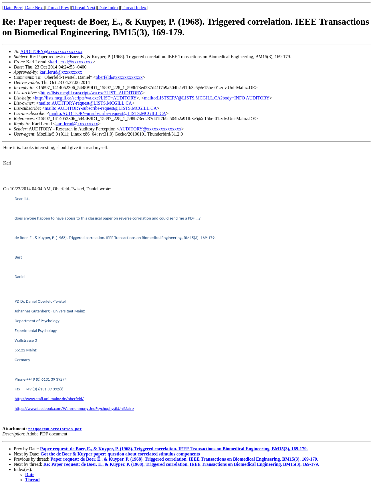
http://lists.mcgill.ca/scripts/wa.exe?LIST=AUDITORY (91, 92)
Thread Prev (58, 7)
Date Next (34, 7)
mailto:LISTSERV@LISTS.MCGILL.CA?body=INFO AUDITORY (206, 97)
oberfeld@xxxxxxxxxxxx (119, 77)
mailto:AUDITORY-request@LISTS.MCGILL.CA (85, 103)
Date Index (108, 7)
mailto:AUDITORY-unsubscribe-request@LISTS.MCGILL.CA (107, 113)
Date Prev (13, 7)
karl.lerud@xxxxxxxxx (71, 61)
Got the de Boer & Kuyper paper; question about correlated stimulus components (120, 453)
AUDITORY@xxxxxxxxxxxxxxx (51, 51)
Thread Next (83, 7)
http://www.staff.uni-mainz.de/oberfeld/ (49, 398)
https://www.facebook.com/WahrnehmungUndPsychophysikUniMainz (74, 408)
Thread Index (134, 7)
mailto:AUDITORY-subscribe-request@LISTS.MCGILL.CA (101, 108)
